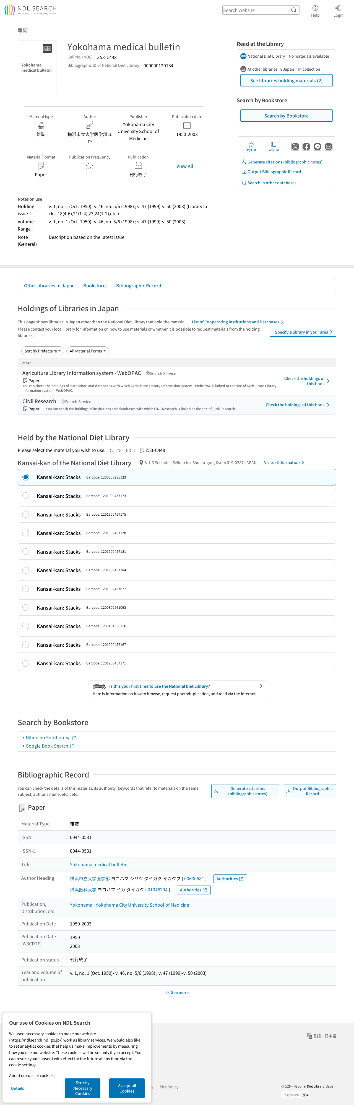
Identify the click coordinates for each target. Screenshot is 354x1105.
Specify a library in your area (305, 332)
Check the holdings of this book (307, 381)
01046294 (158, 889)
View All (184, 166)
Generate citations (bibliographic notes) (281, 162)
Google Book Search (50, 745)
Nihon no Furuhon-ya (51, 737)
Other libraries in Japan (49, 285)
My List (251, 146)
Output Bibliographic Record (271, 172)
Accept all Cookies (127, 1088)
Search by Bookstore (286, 115)
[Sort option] (42, 350)
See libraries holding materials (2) (286, 80)
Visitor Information (285, 462)
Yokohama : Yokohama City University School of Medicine (129, 904)
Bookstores (95, 285)
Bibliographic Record (138, 285)
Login (339, 10)
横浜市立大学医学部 (90, 878)
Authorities (230, 879)
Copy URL (273, 146)
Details (17, 1088)
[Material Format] (87, 350)
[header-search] (261, 10)
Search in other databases (268, 183)
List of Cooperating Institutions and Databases (239, 321)
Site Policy (169, 1086)
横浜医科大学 (83, 889)
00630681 (194, 878)
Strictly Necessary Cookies (82, 1088)
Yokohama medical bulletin (98, 864)
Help (315, 10)
